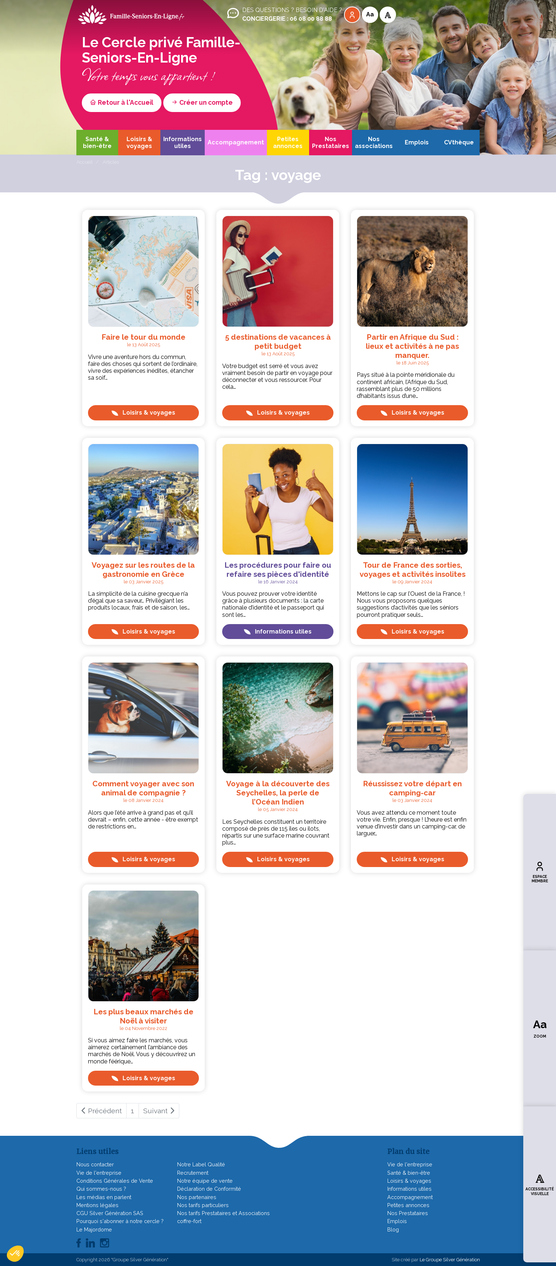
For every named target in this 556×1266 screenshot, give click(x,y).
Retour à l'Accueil (121, 102)
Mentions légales (97, 1205)
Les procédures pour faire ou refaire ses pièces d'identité (277, 569)
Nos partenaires (196, 1197)
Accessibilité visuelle (539, 1184)
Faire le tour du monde (143, 337)
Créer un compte (202, 102)
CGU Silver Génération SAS (109, 1213)
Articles (111, 162)
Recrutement (192, 1173)
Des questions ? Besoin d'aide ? (284, 14)
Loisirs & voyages (139, 142)
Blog (393, 1229)
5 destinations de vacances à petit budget (278, 341)
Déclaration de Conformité (209, 1189)
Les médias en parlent (103, 1197)
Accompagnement (236, 142)
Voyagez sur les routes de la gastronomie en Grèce (143, 569)
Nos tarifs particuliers (203, 1205)
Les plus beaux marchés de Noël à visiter (143, 1016)
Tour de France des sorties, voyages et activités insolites (412, 569)
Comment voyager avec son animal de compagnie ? (143, 788)
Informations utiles (182, 142)
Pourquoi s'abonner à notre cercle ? (120, 1221)
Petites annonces (288, 142)
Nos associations (374, 142)
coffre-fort (189, 1221)
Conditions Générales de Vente (114, 1181)
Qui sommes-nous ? (101, 1189)
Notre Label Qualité (201, 1164)
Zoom (540, 1028)
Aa (370, 14)
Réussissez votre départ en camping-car (412, 788)
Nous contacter (95, 1164)
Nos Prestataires (330, 142)
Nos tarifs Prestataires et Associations (223, 1213)
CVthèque (459, 142)
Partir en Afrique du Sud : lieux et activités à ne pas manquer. (412, 346)
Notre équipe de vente (205, 1181)
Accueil (84, 162)
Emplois (417, 142)
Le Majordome (94, 1229)
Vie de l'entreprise (98, 1173)
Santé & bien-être (97, 142)
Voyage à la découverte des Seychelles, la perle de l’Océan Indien (277, 792)
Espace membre (540, 871)
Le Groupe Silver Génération (450, 1259)
